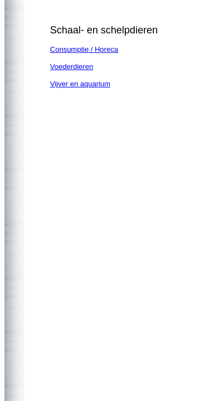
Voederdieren (71, 66)
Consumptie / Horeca (84, 49)
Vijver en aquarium (80, 84)
